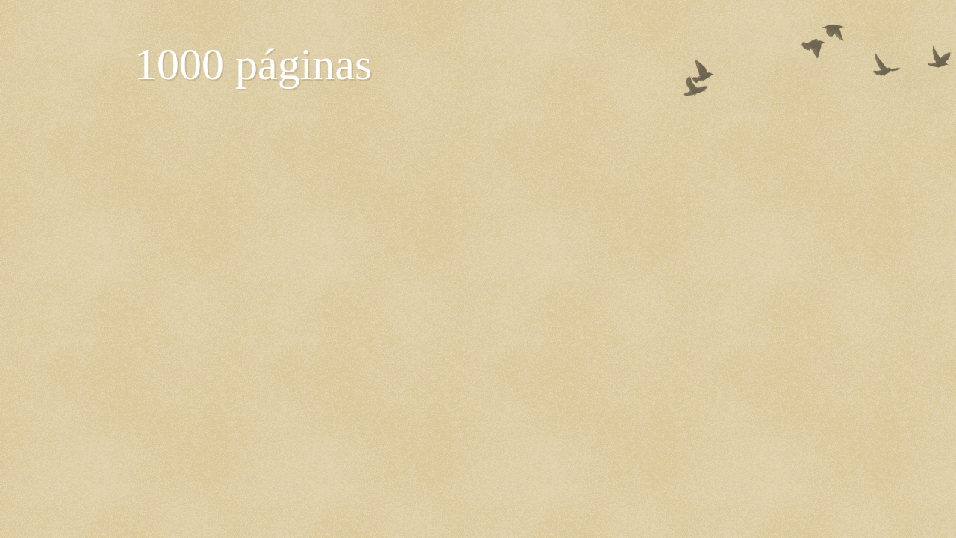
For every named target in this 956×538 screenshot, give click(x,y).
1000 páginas (253, 64)
